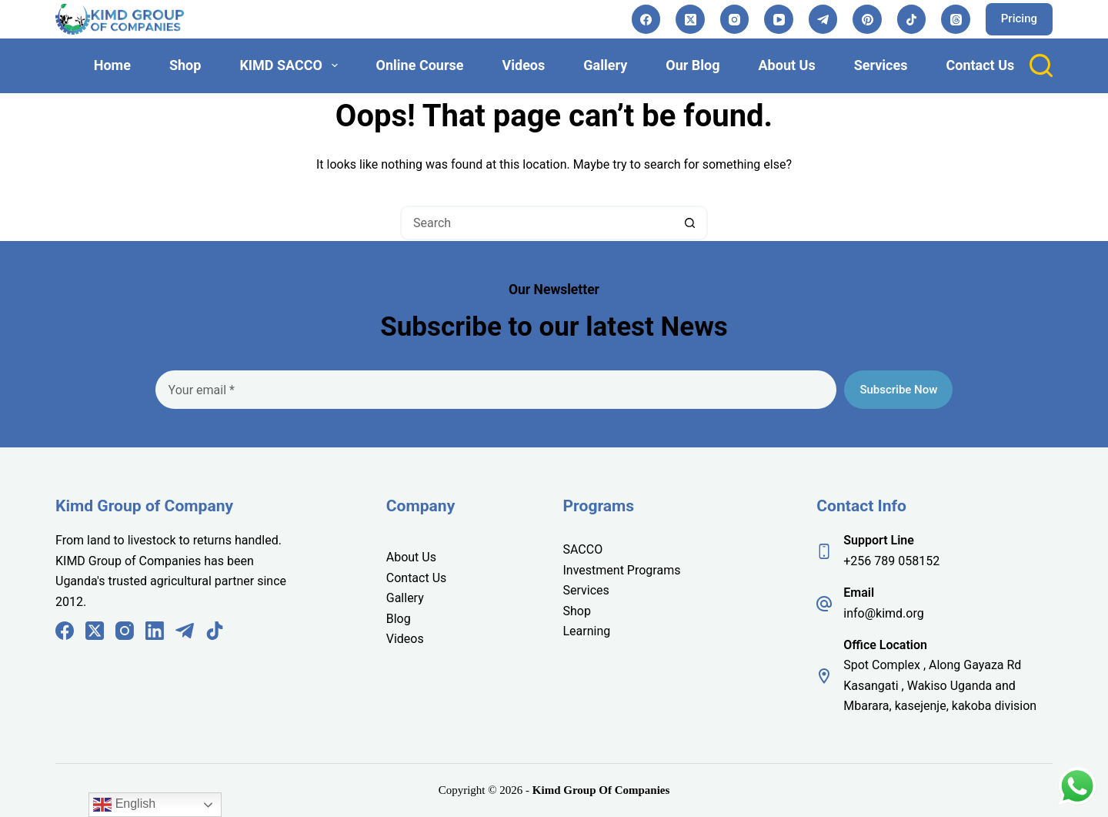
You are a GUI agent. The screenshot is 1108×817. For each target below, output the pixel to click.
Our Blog (692, 65)
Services (881, 65)
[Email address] (496, 389)
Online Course (420, 65)
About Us (787, 65)
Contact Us (980, 65)
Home (112, 65)
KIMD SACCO (291, 65)
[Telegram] (823, 19)
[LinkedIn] (154, 630)
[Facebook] (646, 19)
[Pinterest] (867, 19)
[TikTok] (911, 19)
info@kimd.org (883, 613)
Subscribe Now (898, 390)
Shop (185, 65)
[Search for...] (536, 223)
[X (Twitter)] (690, 19)
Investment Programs (622, 570)
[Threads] (955, 19)
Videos (523, 65)
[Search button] (690, 223)
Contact (409, 578)
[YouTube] (778, 19)
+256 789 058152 (891, 561)
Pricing (1019, 18)
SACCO (583, 549)
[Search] (1041, 65)
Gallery (605, 65)
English (124, 804)
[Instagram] (734, 19)
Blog (398, 618)
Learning (587, 631)
